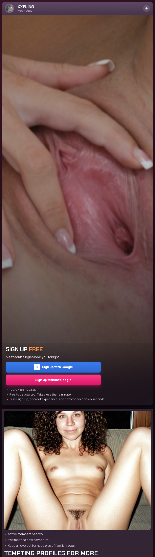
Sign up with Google (53, 367)
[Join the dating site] (77, 470)
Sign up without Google (53, 380)
